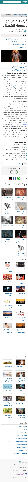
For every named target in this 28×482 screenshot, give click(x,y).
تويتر (10, 178)
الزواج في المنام (23, 450)
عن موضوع (15, 465)
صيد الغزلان (24, 429)
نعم (16, 172)
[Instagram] (20, 461)
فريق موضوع (15, 471)
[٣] (18, 130)
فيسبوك (14, 178)
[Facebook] (26, 461)
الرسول (14, 86)
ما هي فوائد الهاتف (22, 444)
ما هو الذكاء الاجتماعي (21, 438)
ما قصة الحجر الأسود (22, 435)
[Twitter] (23, 461)
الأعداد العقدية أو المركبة (20, 453)
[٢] (11, 126)
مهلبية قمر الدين (23, 426)
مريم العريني (10, 30)
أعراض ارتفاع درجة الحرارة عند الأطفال (18, 441)
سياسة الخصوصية (14, 468)
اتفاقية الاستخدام (23, 468)
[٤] (8, 144)
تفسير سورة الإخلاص (22, 447)
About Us (25, 471)
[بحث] (20, 2)
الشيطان (9, 78)
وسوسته (24, 124)
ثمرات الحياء (24, 432)
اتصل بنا (25, 465)
